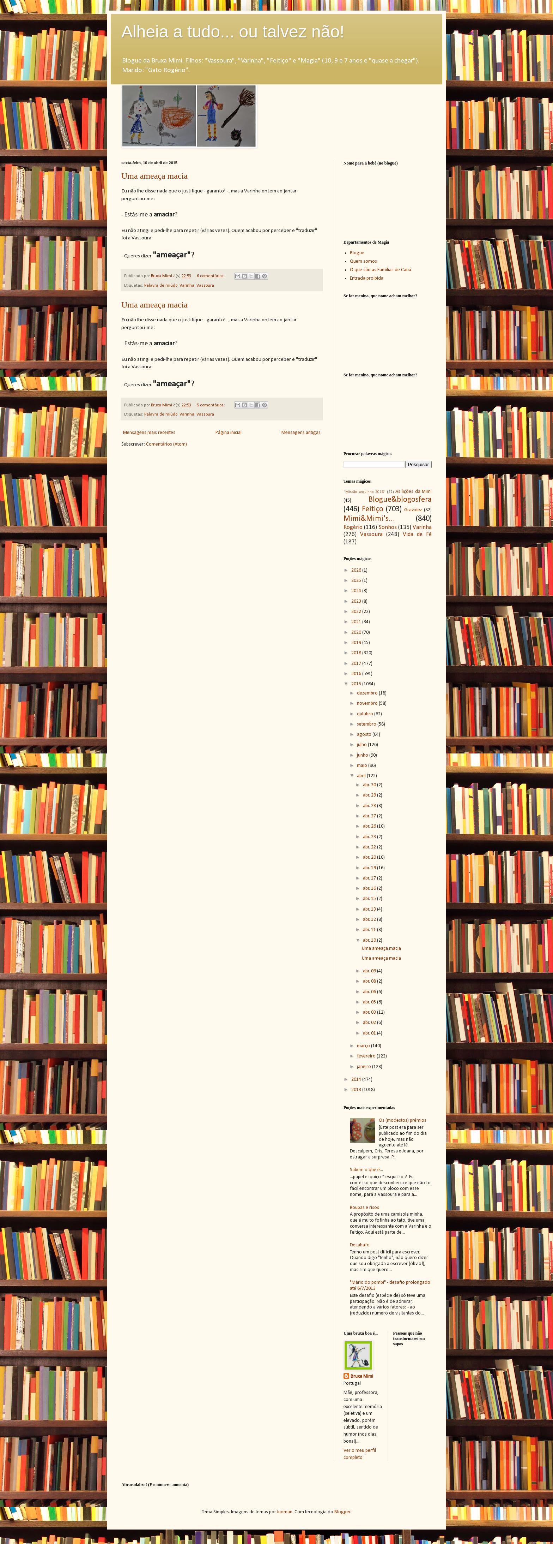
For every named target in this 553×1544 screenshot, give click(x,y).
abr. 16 (370, 888)
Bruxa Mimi (362, 1376)
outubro (365, 714)
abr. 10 (370, 940)
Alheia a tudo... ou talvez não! (232, 31)
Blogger (342, 1512)
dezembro (368, 693)
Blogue (357, 253)
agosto (364, 734)
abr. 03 (370, 1012)
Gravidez (413, 510)
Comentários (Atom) (166, 444)
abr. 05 (370, 1002)
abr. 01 (370, 1033)
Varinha (187, 286)
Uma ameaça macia (154, 175)
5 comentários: (211, 405)
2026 (356, 570)
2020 (356, 632)
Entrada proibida (366, 278)
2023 (356, 601)
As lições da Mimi (413, 491)
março (364, 1046)
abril (362, 776)
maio (362, 765)
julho (362, 744)
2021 (356, 622)
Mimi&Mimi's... (369, 519)
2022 (356, 611)
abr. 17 (370, 878)
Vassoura (205, 286)
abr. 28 (370, 806)
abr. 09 (370, 971)
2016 (356, 673)
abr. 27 (370, 816)
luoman (284, 1512)
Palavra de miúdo (160, 286)
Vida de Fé (417, 534)
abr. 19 (370, 868)
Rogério (353, 527)
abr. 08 (370, 981)
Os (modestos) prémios (402, 1120)
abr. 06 (370, 992)
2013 (356, 1089)
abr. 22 (370, 847)
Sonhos (388, 527)
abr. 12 (370, 919)
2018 (356, 653)
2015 (356, 684)
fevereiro (367, 1056)
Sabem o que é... (366, 1170)
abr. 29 (370, 795)
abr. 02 (370, 1022)
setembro (367, 724)
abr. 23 (370, 837)
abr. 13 (370, 909)
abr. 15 (370, 898)
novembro (368, 703)
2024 (356, 591)
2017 (356, 663)
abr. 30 (370, 785)
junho (363, 755)
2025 (356, 580)
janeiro (364, 1066)
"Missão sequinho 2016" (364, 492)
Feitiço (372, 509)
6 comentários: (211, 276)
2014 (356, 1079)
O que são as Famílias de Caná (380, 270)
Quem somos (363, 261)
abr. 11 (370, 929)
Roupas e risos (364, 1207)
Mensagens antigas (301, 432)
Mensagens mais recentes (149, 432)
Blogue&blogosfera (400, 500)
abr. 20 (370, 857)
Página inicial (228, 432)
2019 (356, 642)
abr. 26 (370, 826)
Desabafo (360, 1245)
